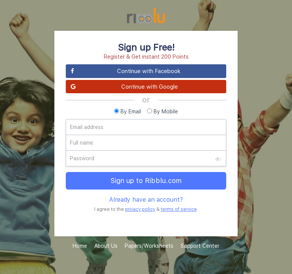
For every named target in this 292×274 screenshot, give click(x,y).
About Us (105, 245)
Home (80, 245)
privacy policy (140, 209)
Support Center (200, 245)
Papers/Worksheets (149, 245)
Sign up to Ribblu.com (146, 181)
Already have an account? (146, 199)
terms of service (179, 209)
